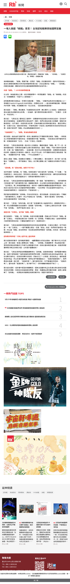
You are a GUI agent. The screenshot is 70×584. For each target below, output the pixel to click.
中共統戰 (39, 21)
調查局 (31, 21)
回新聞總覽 (51, 277)
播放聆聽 (8, 24)
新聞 (10, 17)
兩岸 (29, 11)
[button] (5, 5)
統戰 (45, 21)
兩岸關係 (23, 21)
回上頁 (62, 277)
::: (4, 17)
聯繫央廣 (5, 558)
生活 (53, 11)
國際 (45, 11)
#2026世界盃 (17, 11)
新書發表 (15, 21)
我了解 (36, 580)
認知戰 (7, 21)
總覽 (5, 11)
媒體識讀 (53, 21)
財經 (37, 11)
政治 (61, 11)
